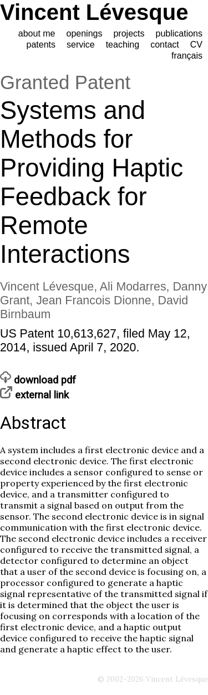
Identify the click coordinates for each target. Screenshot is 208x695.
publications (179, 33)
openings (85, 33)
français (186, 55)
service (81, 44)
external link (34, 395)
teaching (123, 44)
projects (128, 33)
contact (164, 44)
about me (36, 33)
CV (196, 44)
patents (41, 44)
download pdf (38, 380)
